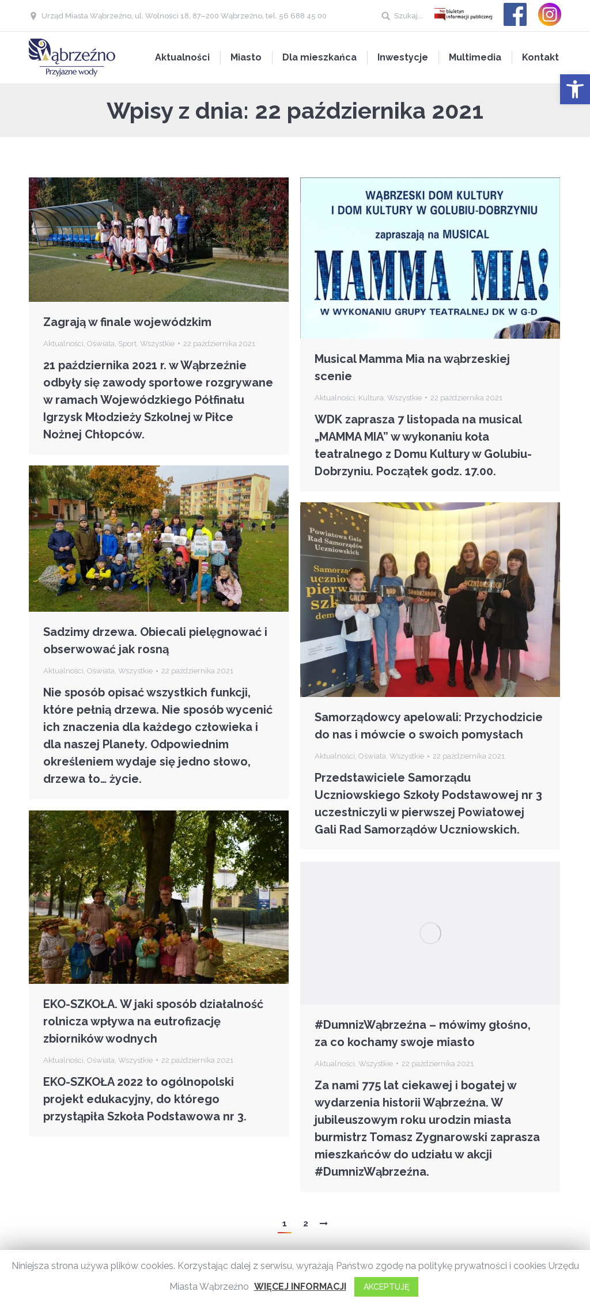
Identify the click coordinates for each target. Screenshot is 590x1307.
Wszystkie (157, 343)
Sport (127, 343)
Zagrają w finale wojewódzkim (127, 322)
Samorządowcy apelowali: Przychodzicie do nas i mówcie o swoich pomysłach (429, 725)
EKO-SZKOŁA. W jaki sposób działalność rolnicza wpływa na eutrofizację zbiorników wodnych (154, 1021)
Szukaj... (408, 16)
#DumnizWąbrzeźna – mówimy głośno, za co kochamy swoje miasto (423, 1033)
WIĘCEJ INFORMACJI (300, 1286)
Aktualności (63, 343)
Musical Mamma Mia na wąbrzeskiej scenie (412, 367)
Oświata (101, 343)
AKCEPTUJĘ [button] (386, 1286)
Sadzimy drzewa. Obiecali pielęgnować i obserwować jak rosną (155, 640)
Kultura (371, 397)
